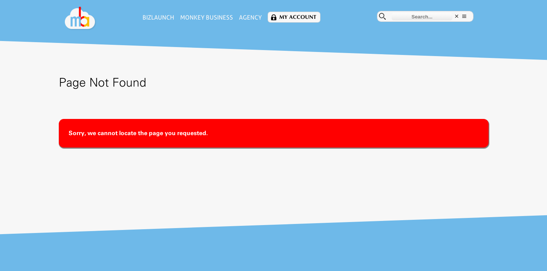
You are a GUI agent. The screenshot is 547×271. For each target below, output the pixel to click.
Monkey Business (206, 17)
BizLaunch (158, 17)
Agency (250, 17)
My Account (297, 17)
